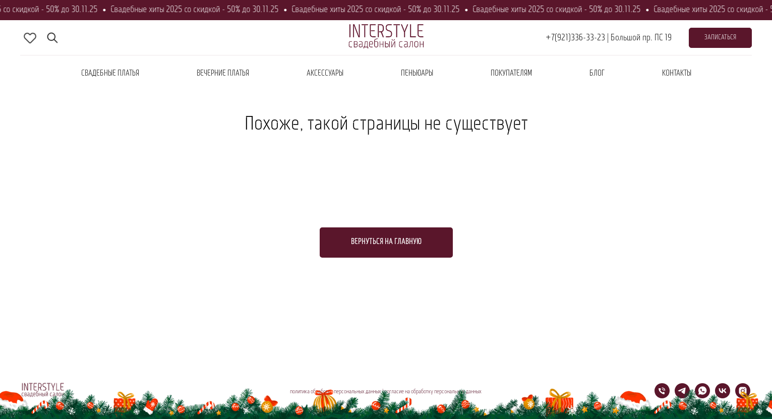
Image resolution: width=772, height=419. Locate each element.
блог (597, 74)
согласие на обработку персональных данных (433, 392)
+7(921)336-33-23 (575, 38)
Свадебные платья (110, 74)
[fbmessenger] (52, 37)
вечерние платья (223, 74)
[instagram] (742, 395)
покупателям (511, 74)
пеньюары (417, 74)
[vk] (722, 395)
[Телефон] (662, 395)
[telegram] (682, 395)
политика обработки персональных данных (335, 392)
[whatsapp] (702, 395)
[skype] (30, 37)
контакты (676, 74)
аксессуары (325, 74)
